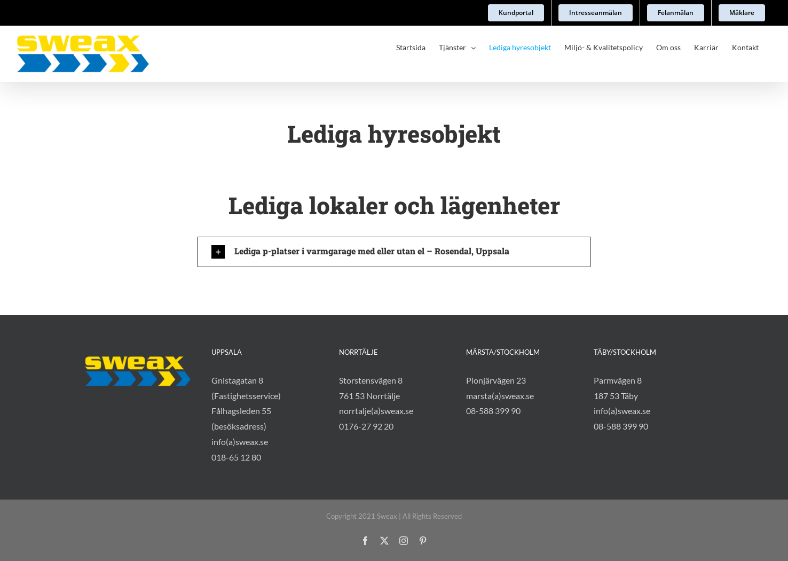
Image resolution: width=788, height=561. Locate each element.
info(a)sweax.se (239, 442)
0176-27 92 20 (366, 426)
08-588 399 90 (493, 411)
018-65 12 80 (236, 457)
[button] (394, 252)
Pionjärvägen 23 (496, 380)
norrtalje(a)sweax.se (376, 411)
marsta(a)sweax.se (500, 396)
